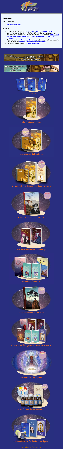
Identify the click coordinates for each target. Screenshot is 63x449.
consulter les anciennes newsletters (32, 42)
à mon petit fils (47, 31)
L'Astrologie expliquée (33, 31)
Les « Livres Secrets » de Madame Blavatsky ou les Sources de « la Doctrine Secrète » (33, 36)
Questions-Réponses (28, 40)
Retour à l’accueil (32, 447)
